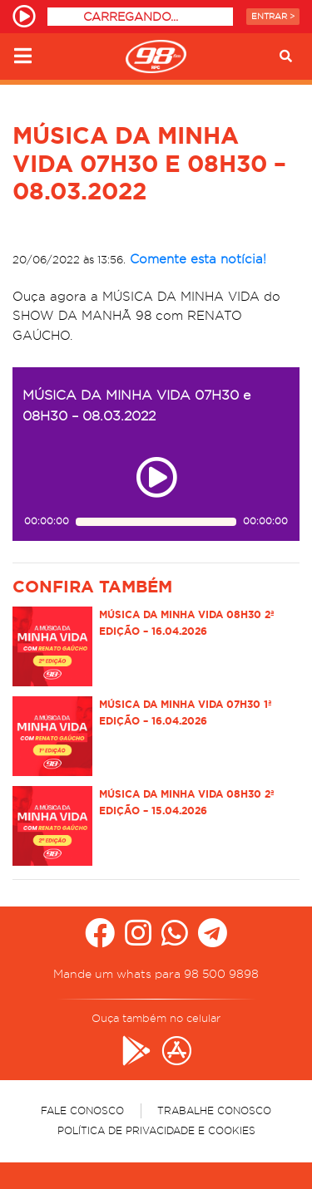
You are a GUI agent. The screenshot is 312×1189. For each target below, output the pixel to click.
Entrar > (273, 16)
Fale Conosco (82, 1110)
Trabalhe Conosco (214, 1110)
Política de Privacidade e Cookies (156, 1130)
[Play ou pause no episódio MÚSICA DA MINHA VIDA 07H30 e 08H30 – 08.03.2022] (156, 477)
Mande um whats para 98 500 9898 (156, 973)
